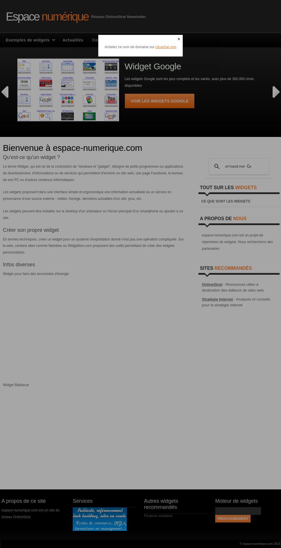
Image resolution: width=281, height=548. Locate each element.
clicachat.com (165, 47)
